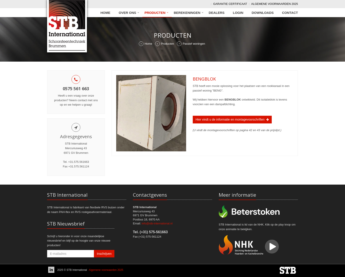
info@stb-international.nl (157, 223)
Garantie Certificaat (230, 4)
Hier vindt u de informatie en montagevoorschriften (232, 119)
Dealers (217, 13)
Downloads (263, 13)
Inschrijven (104, 253)
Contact (290, 13)
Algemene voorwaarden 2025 (274, 4)
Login (238, 13)
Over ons (127, 13)
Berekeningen (187, 13)
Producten (155, 13)
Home (105, 13)
